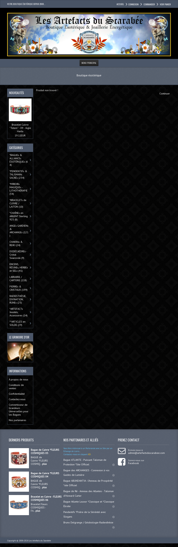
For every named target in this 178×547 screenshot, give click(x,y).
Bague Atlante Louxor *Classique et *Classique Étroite (89, 504)
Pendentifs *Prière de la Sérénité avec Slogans (89, 514)
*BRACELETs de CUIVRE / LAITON (18, 203)
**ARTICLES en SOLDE (17, 323)
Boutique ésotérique (88, 75)
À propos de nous (18, 379)
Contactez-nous (17, 399)
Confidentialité (17, 393)
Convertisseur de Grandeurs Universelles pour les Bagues (18, 409)
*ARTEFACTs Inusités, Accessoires (18, 312)
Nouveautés (16, 93)
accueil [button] (120, 4)
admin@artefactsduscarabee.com (146, 453)
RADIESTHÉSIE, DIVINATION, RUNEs (18, 299)
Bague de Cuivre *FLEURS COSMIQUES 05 (45, 451)
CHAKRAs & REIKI (16, 243)
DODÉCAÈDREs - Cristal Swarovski (18, 255)
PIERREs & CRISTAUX (18, 288)
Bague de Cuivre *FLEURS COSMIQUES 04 (45, 475)
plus (44, 464)
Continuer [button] (164, 93)
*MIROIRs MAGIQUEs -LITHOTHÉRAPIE (19, 189)
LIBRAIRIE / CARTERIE (18, 278)
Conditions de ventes (16, 386)
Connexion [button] (133, 4)
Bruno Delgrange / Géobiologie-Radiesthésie (89, 524)
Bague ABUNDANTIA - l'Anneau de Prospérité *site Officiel (89, 483)
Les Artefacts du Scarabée (40, 540)
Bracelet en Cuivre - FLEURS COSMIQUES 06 (46, 498)
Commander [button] (149, 4)
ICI (89, 454)
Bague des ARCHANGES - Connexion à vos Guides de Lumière (89, 473)
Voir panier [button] (165, 4)
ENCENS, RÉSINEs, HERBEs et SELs (19, 267)
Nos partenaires (17, 420)
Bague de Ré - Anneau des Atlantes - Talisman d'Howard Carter (89, 493)
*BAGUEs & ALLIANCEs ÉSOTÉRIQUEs (19, 160)
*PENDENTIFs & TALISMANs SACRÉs (18, 174)
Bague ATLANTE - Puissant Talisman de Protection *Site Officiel (89, 462)
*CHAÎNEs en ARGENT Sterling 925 (19, 216)
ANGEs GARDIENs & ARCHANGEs (19, 230)
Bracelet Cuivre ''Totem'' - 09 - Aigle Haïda (20, 128)
